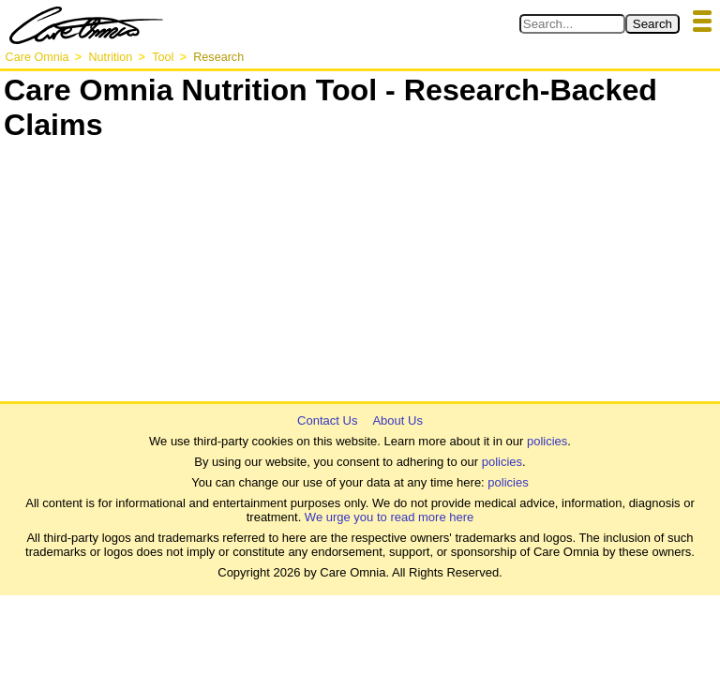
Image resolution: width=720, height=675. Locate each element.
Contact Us (327, 420)
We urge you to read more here (389, 517)
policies (547, 441)
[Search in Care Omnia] (572, 24)
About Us (397, 420)
